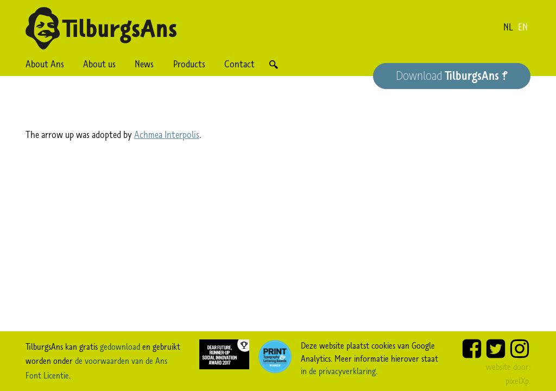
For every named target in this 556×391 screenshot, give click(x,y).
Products (189, 64)
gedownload (120, 346)
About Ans (45, 64)
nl (508, 27)
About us (99, 64)
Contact (239, 64)
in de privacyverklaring (338, 370)
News (144, 64)
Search (273, 64)
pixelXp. (518, 380)
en (523, 27)
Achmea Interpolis (166, 135)
